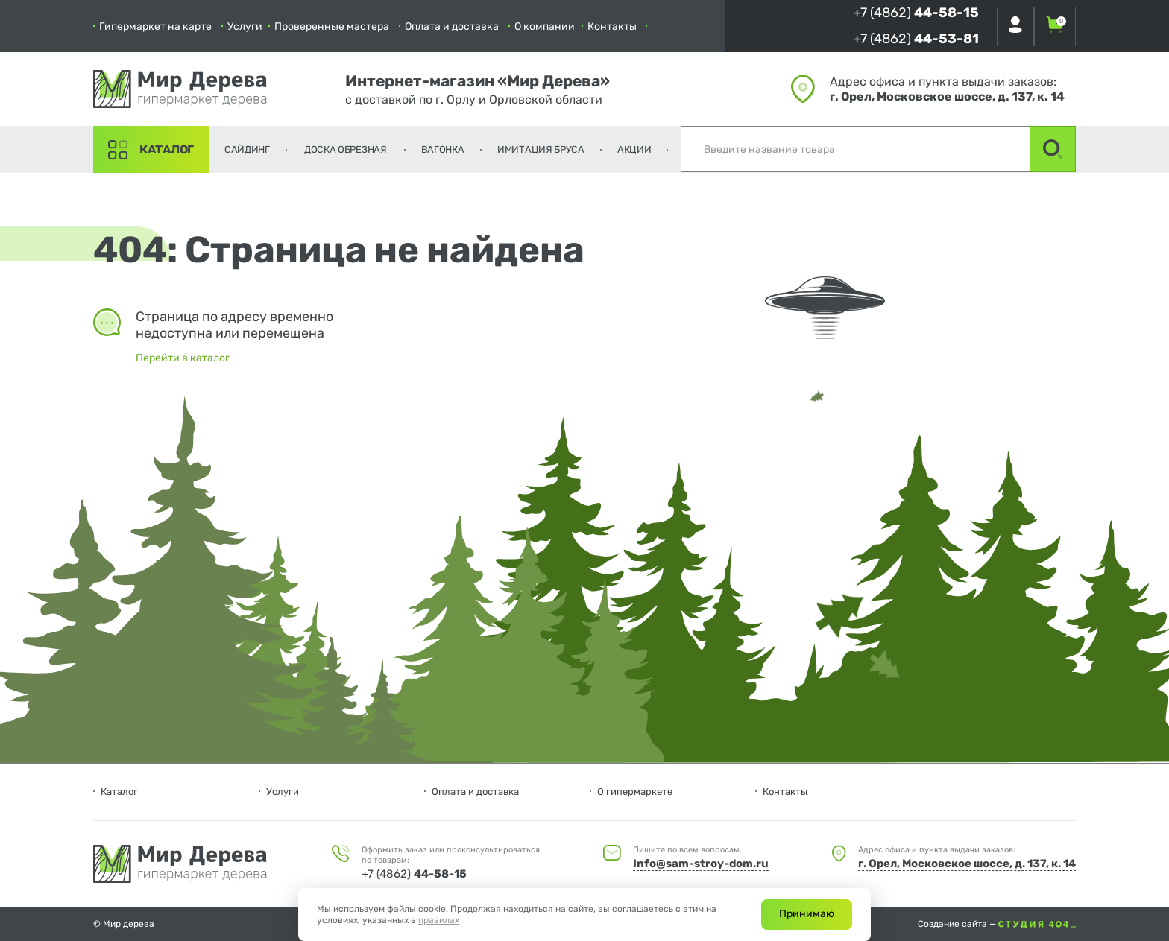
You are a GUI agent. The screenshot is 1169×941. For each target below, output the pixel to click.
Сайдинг (247, 149)
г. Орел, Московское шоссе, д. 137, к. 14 (947, 96)
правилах (438, 920)
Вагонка (442, 149)
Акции (634, 149)
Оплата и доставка (452, 26)
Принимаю (806, 913)
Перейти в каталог (183, 358)
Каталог (166, 149)
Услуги (244, 26)
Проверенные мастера (331, 26)
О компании (544, 26)
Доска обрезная (345, 149)
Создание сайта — (997, 924)
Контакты (612, 26)
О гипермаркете (634, 791)
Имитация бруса (540, 149)
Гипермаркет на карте (155, 26)
